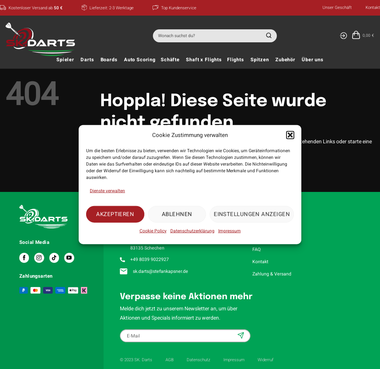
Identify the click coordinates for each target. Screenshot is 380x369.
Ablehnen (177, 214)
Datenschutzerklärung (192, 230)
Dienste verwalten (107, 190)
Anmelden (241, 335)
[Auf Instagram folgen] (39, 257)
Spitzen (259, 59)
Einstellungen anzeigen (252, 214)
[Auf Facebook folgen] (24, 257)
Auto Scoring (139, 59)
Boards (109, 59)
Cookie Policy (153, 230)
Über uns (313, 59)
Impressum (229, 230)
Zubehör (285, 59)
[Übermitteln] (267, 35)
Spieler (65, 59)
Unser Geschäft (337, 7)
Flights (235, 59)
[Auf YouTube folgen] (69, 257)
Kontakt (373, 7)
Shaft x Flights (204, 59)
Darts (87, 59)
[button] (290, 135)
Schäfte (170, 59)
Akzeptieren (115, 214)
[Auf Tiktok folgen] (54, 257)
